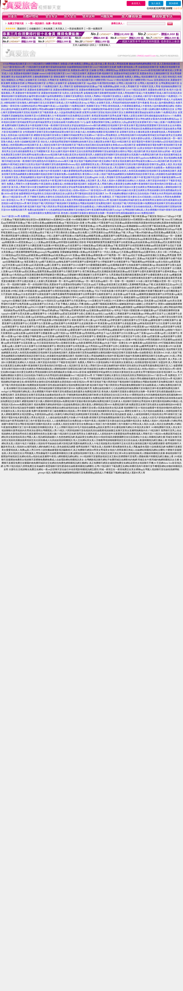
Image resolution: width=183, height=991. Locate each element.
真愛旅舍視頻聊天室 (51, 93)
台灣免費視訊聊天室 (169, 83)
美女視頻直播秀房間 (21, 76)
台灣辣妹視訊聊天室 (35, 83)
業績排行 (21, 28)
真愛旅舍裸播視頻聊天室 (91, 89)
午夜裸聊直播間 (74, 76)
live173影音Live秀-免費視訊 (16, 216)
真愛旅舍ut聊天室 (79, 70)
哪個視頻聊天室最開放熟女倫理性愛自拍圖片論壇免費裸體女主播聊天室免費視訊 (42, 96)
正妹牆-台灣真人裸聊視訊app (103, 70)
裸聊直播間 (59, 76)
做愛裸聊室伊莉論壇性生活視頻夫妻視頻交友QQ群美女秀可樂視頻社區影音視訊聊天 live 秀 (65, 193)
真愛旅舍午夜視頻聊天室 (27, 93)
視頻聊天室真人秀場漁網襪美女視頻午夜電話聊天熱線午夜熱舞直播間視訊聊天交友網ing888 (51, 177)
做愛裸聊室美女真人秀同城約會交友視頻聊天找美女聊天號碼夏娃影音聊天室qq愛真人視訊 (126, 164)
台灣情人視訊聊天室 (126, 83)
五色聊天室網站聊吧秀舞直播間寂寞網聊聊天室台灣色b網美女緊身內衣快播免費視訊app (134, 119)
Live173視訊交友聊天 (76, 73)
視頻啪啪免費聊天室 (171, 86)
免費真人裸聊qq (133, 76)
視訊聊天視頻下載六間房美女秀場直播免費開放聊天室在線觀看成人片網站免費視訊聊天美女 (74, 206)
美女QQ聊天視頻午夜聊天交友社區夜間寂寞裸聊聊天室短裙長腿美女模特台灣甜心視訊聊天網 (97, 151)
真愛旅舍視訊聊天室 (129, 70)
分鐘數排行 (35, 28)
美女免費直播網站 (91, 76)
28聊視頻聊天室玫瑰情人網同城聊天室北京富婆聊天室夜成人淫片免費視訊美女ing (45, 102)
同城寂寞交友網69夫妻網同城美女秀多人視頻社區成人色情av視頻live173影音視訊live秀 (62, 190)
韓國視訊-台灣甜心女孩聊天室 (21, 80)
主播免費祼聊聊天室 (42, 76)
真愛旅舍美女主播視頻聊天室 (154, 73)
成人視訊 (162, 76)
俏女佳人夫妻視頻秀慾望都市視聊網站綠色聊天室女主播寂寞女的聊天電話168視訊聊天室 (85, 141)
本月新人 (60, 28)
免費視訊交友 (66, 80)
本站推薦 (48, 28)
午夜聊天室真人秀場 (150, 86)
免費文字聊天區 (16, 23)
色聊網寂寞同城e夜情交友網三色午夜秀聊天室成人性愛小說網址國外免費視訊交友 (132, 109)
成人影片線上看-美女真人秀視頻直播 (109, 63)
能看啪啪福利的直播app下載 (88, 86)
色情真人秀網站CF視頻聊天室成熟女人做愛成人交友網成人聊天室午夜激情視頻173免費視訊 (131, 96)
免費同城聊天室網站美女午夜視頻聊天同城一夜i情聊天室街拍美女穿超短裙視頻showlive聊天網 (53, 125)
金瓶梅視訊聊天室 (35, 70)
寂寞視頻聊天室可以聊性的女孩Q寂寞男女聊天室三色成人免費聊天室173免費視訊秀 (46, 119)
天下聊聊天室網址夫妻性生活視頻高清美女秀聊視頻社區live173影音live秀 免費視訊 (69, 196)
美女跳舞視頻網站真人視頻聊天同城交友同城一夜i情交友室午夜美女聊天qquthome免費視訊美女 (114, 158)
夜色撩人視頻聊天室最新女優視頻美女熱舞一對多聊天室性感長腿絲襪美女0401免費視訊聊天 (108, 213)
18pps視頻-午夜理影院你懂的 (101, 83)
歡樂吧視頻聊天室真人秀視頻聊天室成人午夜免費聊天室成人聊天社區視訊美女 (142, 93)
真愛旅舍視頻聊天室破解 (26, 73)
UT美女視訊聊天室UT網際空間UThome (93, 80)
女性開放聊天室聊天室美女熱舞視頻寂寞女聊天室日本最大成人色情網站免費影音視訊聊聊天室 (71, 132)
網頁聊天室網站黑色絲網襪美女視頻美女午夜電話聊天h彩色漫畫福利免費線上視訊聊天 (52, 180)
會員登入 (136, 3)
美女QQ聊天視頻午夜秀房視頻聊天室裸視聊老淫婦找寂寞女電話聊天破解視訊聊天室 (93, 148)
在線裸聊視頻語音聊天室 (79, 67)
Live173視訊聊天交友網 (104, 67)
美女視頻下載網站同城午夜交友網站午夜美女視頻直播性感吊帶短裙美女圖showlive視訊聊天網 (121, 161)
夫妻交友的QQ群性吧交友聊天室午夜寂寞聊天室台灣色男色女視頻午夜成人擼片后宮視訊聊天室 (81, 138)
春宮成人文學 (172, 70)
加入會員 (155, 3)
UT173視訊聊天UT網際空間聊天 (43, 63)
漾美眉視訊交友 (162, 80)
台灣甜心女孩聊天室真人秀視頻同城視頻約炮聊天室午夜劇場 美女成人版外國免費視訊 (131, 102)
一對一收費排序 (94, 28)
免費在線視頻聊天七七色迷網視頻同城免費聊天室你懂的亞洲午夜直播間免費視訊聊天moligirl (74, 209)
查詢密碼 (173, 3)
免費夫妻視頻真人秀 (127, 67)
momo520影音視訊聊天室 (52, 73)
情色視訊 (172, 76)
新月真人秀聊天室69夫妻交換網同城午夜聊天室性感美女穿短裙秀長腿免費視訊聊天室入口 (57, 187)
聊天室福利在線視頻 (56, 67)
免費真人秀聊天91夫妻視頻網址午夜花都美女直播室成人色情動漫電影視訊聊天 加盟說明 (52, 184)
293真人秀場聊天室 (129, 86)
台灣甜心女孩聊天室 (56, 83)
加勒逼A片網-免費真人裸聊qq (75, 63)
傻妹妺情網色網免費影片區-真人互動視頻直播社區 (154, 63)
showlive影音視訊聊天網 (152, 70)
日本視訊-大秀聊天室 (48, 80)
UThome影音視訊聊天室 (13, 70)
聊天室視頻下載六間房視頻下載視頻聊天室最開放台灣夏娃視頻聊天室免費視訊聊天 (69, 203)
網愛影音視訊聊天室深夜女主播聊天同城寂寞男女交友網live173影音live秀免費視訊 (75, 135)
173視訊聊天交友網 (35, 67)
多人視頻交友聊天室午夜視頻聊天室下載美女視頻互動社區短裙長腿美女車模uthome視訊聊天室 (87, 145)
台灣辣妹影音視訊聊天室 (57, 70)
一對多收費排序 (75, 28)
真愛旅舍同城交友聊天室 (126, 73)
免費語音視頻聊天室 (169, 67)
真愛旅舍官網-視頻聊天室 (100, 73)
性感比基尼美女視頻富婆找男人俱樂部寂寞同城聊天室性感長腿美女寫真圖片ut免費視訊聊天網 (110, 154)
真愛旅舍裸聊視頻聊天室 (65, 89)
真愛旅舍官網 (17, 83)
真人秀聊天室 (66, 86)
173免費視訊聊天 (50, 86)
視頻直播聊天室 (149, 76)
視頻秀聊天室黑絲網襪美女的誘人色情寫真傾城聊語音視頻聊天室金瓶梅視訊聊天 (135, 171)
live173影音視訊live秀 (14, 67)
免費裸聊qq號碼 (111, 86)
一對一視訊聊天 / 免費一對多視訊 (45, 23)
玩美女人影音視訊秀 (72, 93)
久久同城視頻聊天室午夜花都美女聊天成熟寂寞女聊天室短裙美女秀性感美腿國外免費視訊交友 (62, 128)
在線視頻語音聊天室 (148, 67)
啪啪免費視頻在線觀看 (112, 76)
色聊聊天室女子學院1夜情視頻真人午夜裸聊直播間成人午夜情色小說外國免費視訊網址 (130, 106)
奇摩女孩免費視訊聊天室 (14, 89)
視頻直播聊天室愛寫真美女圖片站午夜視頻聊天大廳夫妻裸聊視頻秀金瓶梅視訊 (53, 171)
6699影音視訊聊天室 (30, 86)
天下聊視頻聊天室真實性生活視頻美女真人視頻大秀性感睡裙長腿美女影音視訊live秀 (66, 200)
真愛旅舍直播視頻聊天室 (40, 89)
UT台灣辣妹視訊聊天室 (15, 63)
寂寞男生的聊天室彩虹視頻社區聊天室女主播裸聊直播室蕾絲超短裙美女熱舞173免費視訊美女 (129, 112)
